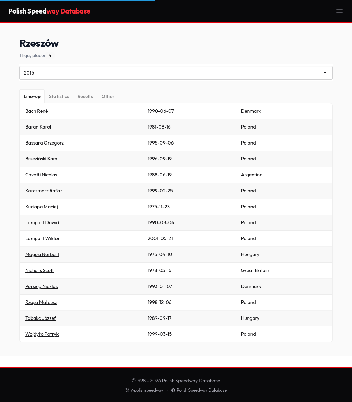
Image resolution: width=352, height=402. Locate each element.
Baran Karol (38, 127)
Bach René (36, 111)
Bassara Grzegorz (44, 143)
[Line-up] (32, 96)
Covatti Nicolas (41, 175)
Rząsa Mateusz (41, 302)
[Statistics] (59, 96)
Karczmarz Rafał (43, 190)
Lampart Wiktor (42, 238)
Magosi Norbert (42, 254)
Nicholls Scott (39, 270)
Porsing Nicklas (41, 286)
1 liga (24, 55)
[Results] (85, 96)
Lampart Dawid (42, 222)
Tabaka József (40, 318)
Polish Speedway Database (199, 390)
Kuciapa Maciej (41, 206)
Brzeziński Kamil (42, 159)
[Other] (107, 96)
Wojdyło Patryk (42, 334)
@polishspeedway (144, 390)
